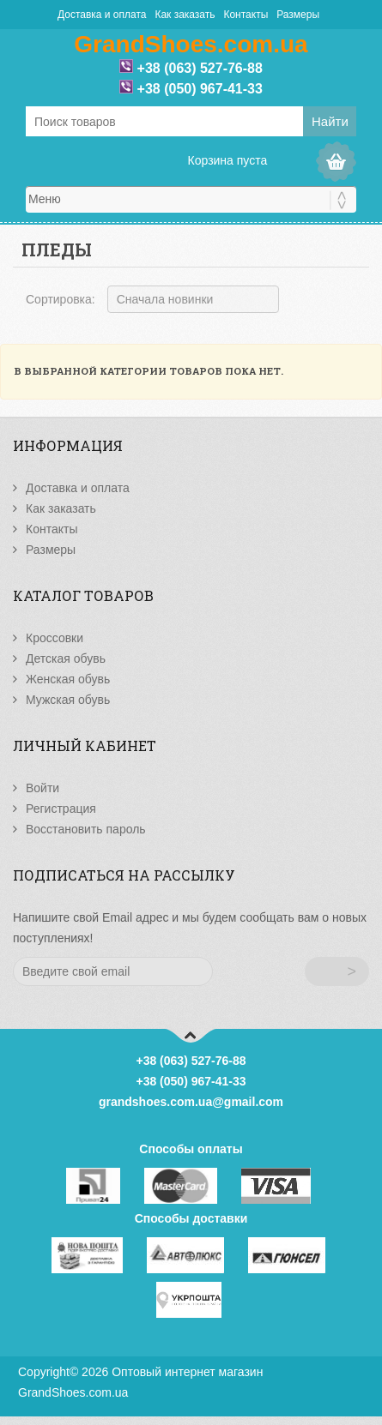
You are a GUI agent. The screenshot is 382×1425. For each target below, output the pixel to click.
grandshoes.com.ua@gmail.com (191, 1102)
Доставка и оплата (102, 15)
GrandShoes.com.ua (73, 1392)
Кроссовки (54, 638)
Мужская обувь (68, 699)
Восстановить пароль (86, 829)
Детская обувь (66, 658)
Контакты (245, 15)
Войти (42, 788)
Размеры (297, 15)
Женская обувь (68, 679)
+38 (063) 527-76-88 (200, 68)
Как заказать (185, 15)
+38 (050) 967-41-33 (200, 88)
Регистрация (61, 808)
